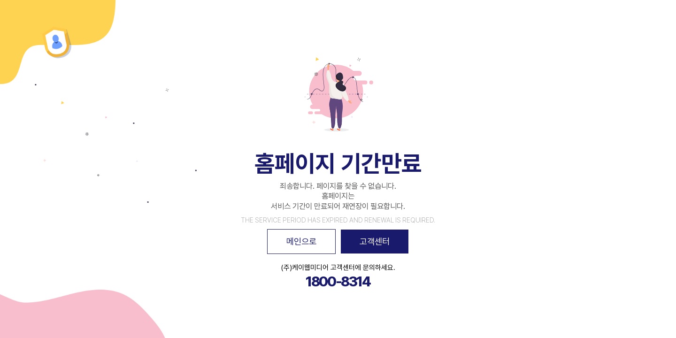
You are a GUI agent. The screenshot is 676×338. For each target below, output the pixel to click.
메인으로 (301, 241)
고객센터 (375, 241)
